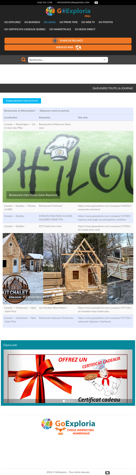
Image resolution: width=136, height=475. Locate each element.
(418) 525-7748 (44, 2)
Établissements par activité (22, 101)
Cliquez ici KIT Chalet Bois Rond (29, 296)
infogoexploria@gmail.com (73, 2)
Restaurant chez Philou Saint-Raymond (33, 195)
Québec (20, 215)
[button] (13, 376)
